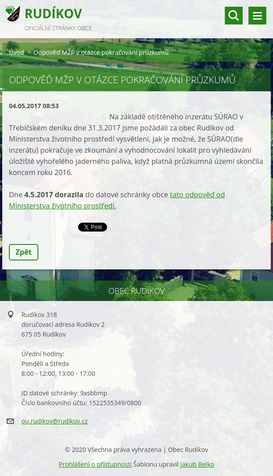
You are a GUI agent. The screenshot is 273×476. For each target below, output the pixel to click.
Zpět (24, 252)
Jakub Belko (197, 464)
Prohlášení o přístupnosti (95, 464)
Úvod (16, 52)
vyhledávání (234, 15)
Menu (257, 15)
